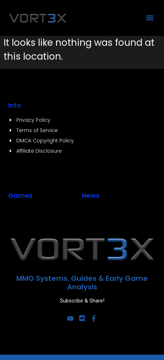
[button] (150, 18)
